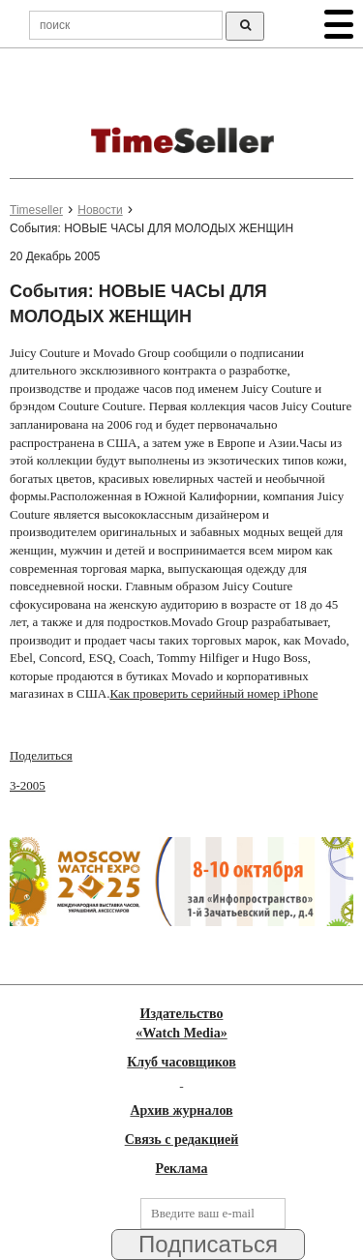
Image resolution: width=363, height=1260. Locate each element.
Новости (99, 210)
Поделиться (41, 755)
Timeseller (36, 210)
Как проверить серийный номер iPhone (213, 693)
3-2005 (27, 785)
